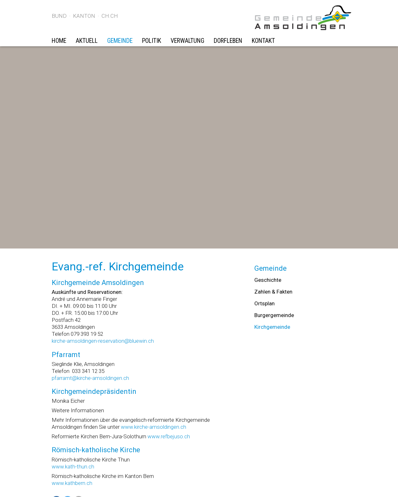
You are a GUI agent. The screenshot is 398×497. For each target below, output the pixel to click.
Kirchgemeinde (272, 327)
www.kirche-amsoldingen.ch (153, 427)
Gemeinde (120, 40)
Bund (59, 16)
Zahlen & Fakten (273, 291)
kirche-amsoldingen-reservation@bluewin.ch (103, 341)
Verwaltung (187, 40)
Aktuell (87, 40)
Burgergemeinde (274, 315)
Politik (151, 40)
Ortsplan (264, 303)
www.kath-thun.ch (73, 466)
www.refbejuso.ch (168, 436)
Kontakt (263, 40)
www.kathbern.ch (72, 483)
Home (59, 40)
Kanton (84, 16)
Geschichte (267, 280)
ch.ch (109, 16)
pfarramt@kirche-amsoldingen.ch (90, 378)
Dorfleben (228, 40)
